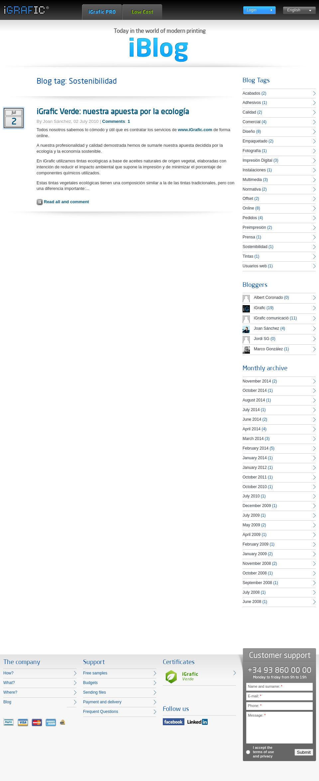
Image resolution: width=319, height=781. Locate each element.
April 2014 (252, 429)
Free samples (95, 673)
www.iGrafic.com (195, 129)
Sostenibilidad (255, 246)
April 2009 (252, 534)
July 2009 (251, 515)
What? (9, 682)
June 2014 (252, 419)
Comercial (252, 122)
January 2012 (255, 467)
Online (248, 208)
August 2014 (254, 400)
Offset (248, 198)
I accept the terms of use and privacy (263, 751)
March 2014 (253, 438)
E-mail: (254, 696)
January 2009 (255, 554)
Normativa (252, 189)
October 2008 (255, 573)
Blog (7, 702)
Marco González (268, 349)
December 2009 (257, 505)
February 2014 (255, 448)
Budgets (90, 682)
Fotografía (252, 150)
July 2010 (251, 496)
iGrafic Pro (102, 12)
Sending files (94, 692)
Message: (257, 715)
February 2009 (255, 544)
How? (8, 673)
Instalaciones (254, 170)
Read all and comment (66, 201)
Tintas (248, 256)
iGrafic (260, 307)
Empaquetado (255, 141)
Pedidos (250, 218)
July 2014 (251, 409)
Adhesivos (252, 102)
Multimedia (252, 179)
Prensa (249, 237)
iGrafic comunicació (271, 318)
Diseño (249, 131)
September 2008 (257, 582)
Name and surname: (265, 686)
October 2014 (255, 390)
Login (251, 10)
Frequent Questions (100, 711)
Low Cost (142, 12)
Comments (113, 121)
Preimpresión (254, 227)
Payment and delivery (102, 702)
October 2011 (255, 477)
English (293, 10)
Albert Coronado (268, 297)
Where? (10, 692)
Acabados (251, 93)
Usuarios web (255, 266)
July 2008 (251, 592)
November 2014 (257, 381)
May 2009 (251, 525)
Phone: (255, 706)
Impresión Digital (257, 160)
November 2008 (257, 563)
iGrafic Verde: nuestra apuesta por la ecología (113, 111)
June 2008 (252, 601)
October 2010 (255, 486)
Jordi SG (261, 338)
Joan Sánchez (266, 328)
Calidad (249, 112)
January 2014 (255, 458)
